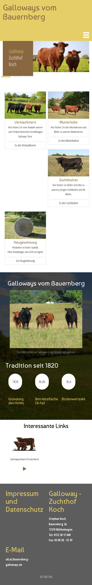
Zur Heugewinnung (25, 261)
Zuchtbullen (68, 180)
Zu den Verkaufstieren (25, 145)
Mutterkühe (69, 122)
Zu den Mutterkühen (68, 141)
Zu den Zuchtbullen (68, 203)
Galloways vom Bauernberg (30, 12)
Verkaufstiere (25, 122)
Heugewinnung (25, 242)
